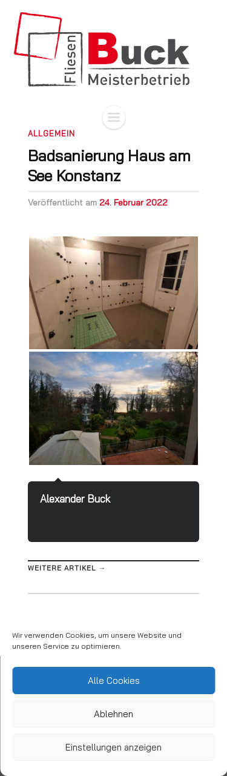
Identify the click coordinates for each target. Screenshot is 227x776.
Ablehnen (113, 714)
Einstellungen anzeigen (113, 747)
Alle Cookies (114, 680)
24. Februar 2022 (133, 202)
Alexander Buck (75, 498)
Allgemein (51, 133)
